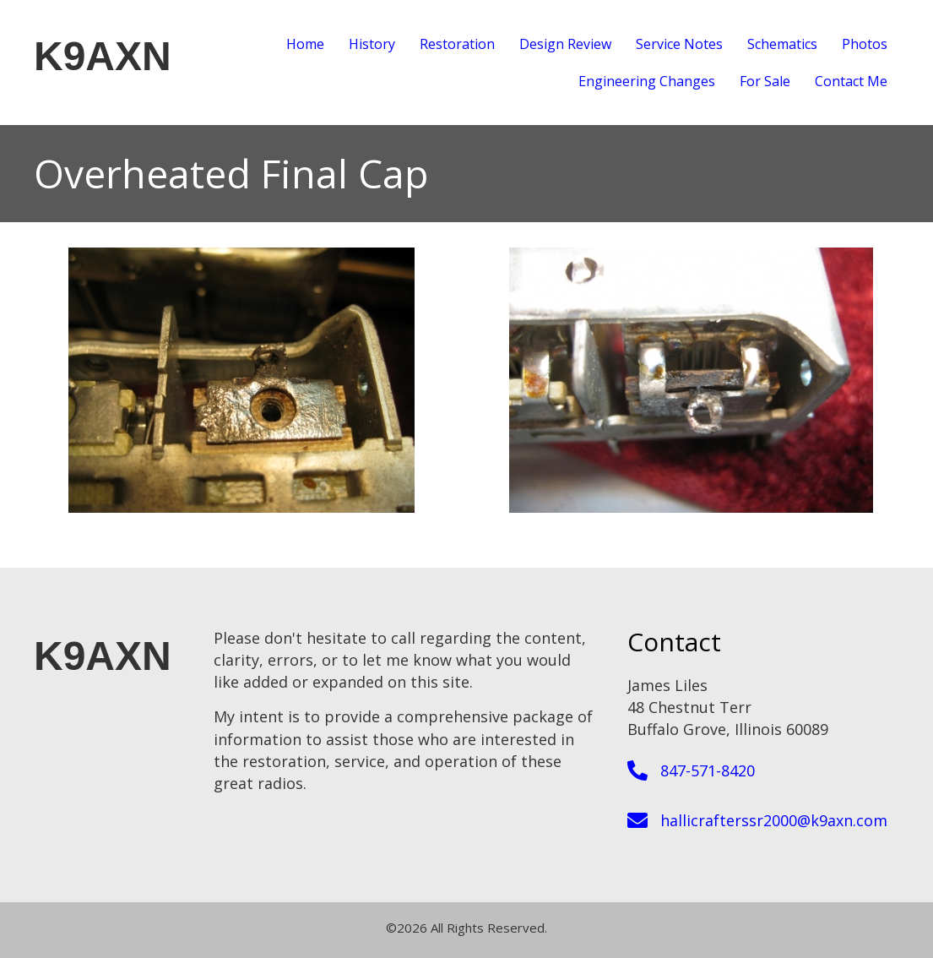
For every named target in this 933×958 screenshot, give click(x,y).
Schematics (782, 44)
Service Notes (679, 44)
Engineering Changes (646, 81)
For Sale (765, 81)
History (372, 44)
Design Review (565, 44)
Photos (864, 44)
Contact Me (851, 81)
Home (305, 44)
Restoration (457, 44)
